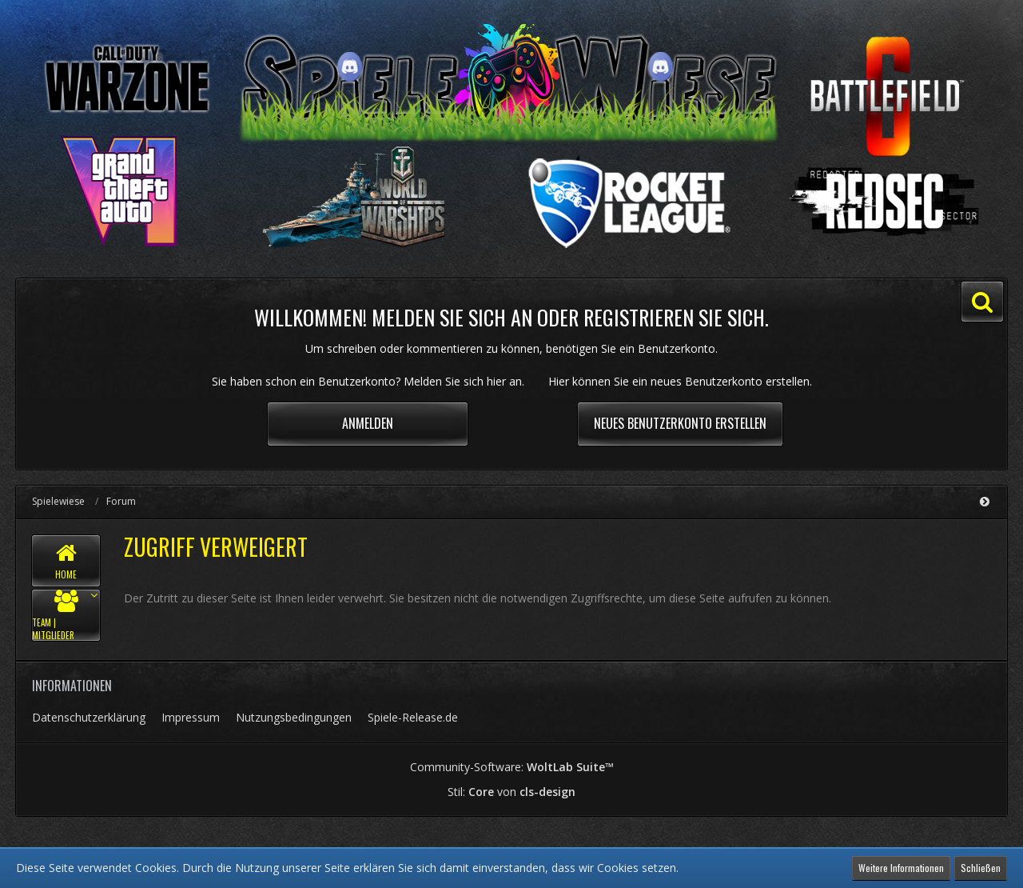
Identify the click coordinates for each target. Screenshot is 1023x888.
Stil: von (511, 791)
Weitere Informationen (901, 867)
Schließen (981, 867)
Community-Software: (512, 766)
